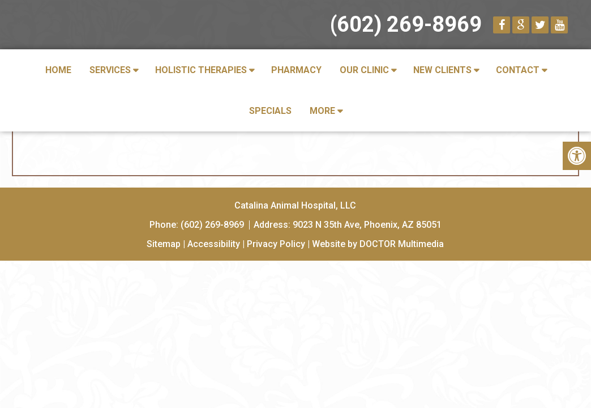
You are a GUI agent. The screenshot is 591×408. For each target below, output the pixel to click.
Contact (517, 70)
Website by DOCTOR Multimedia (378, 244)
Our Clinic (364, 70)
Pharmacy (296, 70)
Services (110, 70)
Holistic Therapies (201, 70)
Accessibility (213, 244)
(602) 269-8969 (406, 24)
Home (58, 70)
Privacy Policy (276, 244)
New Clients (442, 70)
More (322, 110)
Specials (270, 110)
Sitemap (164, 244)
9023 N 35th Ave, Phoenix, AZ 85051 (367, 224)
